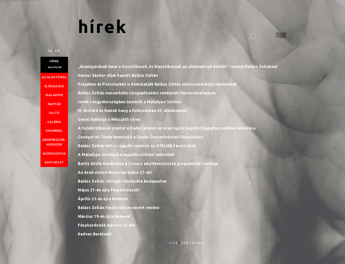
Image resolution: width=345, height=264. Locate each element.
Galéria (54, 122)
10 (199, 243)
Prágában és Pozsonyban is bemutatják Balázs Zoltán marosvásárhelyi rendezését (157, 84)
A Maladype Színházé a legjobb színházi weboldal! (126, 154)
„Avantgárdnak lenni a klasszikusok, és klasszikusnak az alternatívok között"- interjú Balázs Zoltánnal (177, 66)
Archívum (55, 67)
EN (57, 51)
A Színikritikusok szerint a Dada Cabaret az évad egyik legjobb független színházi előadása (166, 128)
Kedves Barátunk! (95, 234)
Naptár (54, 104)
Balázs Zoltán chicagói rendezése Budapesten (122, 181)
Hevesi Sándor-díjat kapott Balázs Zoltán (118, 75)
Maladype (54, 95)
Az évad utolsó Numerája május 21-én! (115, 172)
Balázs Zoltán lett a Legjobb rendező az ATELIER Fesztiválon (137, 146)
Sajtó (54, 113)
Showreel (54, 130)
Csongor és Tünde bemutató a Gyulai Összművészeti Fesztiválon (140, 137)
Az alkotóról (54, 77)
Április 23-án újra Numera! (103, 199)
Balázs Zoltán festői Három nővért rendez (118, 207)
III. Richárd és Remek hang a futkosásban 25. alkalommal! (132, 110)
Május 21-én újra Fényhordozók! (109, 190)
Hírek (54, 61)
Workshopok (54, 153)
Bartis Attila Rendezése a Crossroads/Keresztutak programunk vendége (148, 163)
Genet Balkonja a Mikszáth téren (109, 119)
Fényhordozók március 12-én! (106, 225)
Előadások (54, 86)
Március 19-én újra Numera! (104, 216)
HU (50, 51)
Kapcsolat (54, 162)
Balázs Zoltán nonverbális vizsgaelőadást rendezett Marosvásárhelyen (147, 93)
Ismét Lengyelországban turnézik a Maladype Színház (130, 102)
